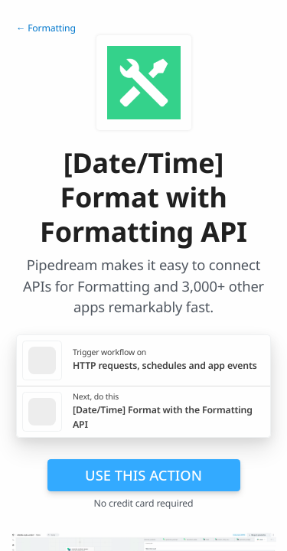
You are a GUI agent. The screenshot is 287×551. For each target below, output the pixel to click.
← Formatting (46, 27)
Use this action (143, 474)
